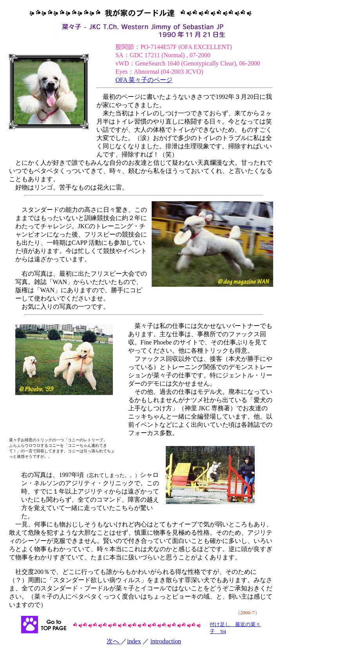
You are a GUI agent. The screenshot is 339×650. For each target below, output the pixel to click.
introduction (165, 641)
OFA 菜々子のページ (143, 79)
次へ (114, 641)
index (134, 641)
